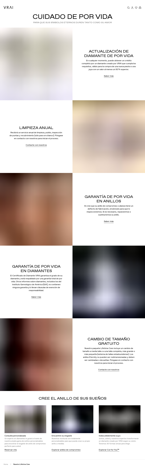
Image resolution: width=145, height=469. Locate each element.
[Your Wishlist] (136, 7)
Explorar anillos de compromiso (66, 449)
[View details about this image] (25, 419)
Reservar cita (11, 449)
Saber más (109, 75)
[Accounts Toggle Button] (132, 7)
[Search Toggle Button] (128, 7)
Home (6, 464)
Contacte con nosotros (36, 145)
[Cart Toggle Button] (140, 7)
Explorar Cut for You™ (109, 449)
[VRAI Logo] (8, 7)
